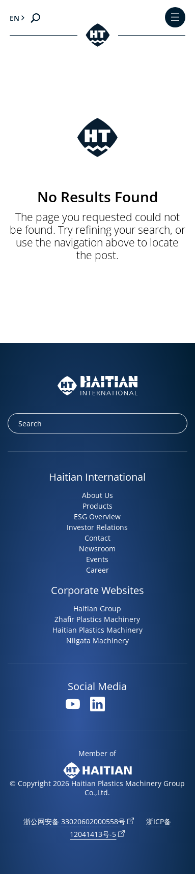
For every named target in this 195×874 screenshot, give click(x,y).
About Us (97, 495)
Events (97, 559)
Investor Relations (97, 527)
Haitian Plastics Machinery (97, 630)
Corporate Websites (97, 590)
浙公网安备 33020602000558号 (74, 821)
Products (97, 506)
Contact (97, 538)
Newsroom (97, 548)
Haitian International (97, 477)
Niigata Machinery (97, 640)
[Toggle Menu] (175, 18)
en (14, 18)
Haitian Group (97, 608)
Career (97, 570)
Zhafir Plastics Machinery (97, 619)
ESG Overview (97, 516)
